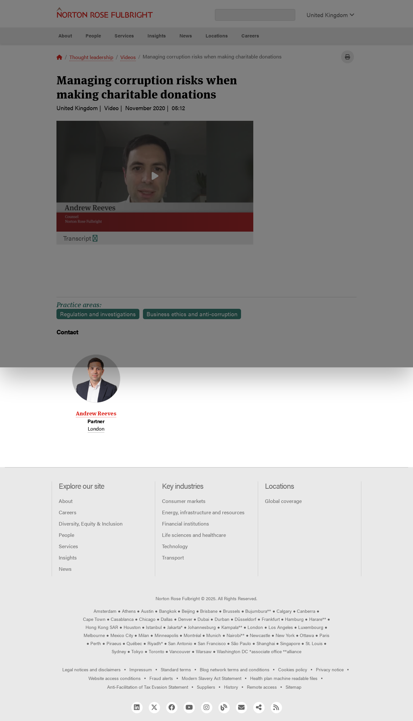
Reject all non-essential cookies (289, 68)
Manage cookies (210, 68)
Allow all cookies (133, 68)
